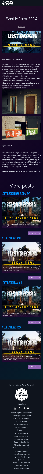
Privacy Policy (21, 404)
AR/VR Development (21, 469)
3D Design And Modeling (21, 448)
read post (34, 233)
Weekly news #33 (11, 238)
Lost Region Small (12, 283)
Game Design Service (21, 442)
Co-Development (21, 427)
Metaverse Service (21, 466)
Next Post (21, 27)
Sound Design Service (21, 436)
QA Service (21, 460)
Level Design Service (21, 439)
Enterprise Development (21, 457)
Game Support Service (21, 454)
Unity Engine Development (21, 415)
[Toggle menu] (39, 3)
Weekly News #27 (11, 327)
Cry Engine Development (21, 418)
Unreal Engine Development (21, 413)
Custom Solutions (21, 451)
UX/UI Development (21, 445)
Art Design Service (21, 433)
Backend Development (21, 463)
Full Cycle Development (21, 424)
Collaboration (21, 430)
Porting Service (21, 421)
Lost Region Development (16, 194)
